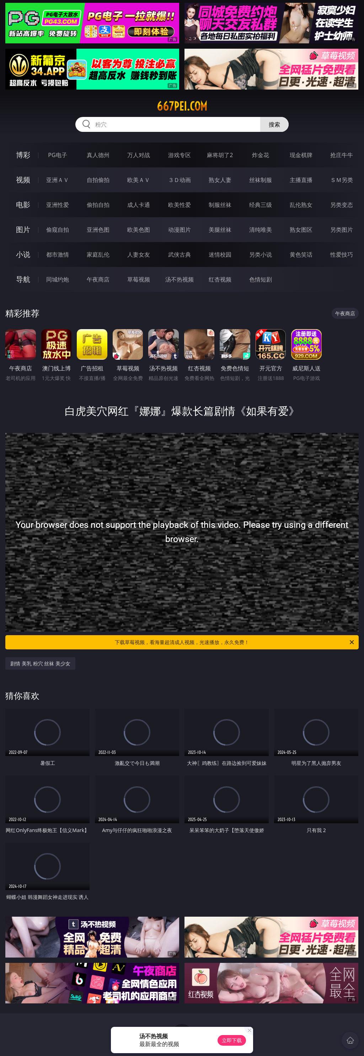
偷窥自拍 (57, 230)
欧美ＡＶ (138, 180)
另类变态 (341, 205)
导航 (23, 279)
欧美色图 (138, 230)
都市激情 (57, 254)
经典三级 (260, 205)
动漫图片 (179, 230)
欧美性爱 (179, 205)
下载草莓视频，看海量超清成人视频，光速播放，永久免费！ (235, 642)
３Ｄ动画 (179, 180)
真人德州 (98, 155)
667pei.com (182, 106)
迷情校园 (220, 254)
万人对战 (138, 155)
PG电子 (57, 155)
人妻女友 (138, 254)
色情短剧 (260, 279)
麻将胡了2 (220, 155)
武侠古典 (179, 254)
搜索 (274, 124)
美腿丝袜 (220, 230)
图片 (23, 229)
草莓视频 (138, 279)
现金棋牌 (301, 155)
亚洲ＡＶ (57, 180)
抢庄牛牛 (341, 155)
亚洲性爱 (57, 205)
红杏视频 (220, 279)
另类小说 (260, 254)
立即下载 (232, 1040)
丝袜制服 (260, 180)
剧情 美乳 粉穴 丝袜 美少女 (40, 663)
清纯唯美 (260, 230)
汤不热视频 (179, 279)
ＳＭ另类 (341, 180)
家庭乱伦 (98, 254)
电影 (23, 204)
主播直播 (301, 180)
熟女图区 (301, 230)
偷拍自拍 (98, 205)
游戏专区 (179, 155)
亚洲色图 (98, 230)
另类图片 (341, 230)
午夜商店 (98, 279)
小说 (23, 254)
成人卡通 (138, 205)
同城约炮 (57, 279)
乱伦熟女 (301, 205)
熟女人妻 (220, 180)
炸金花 (260, 155)
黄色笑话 (301, 254)
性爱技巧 (341, 254)
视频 (23, 179)
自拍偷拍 (98, 180)
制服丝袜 (220, 205)
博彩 (23, 155)
